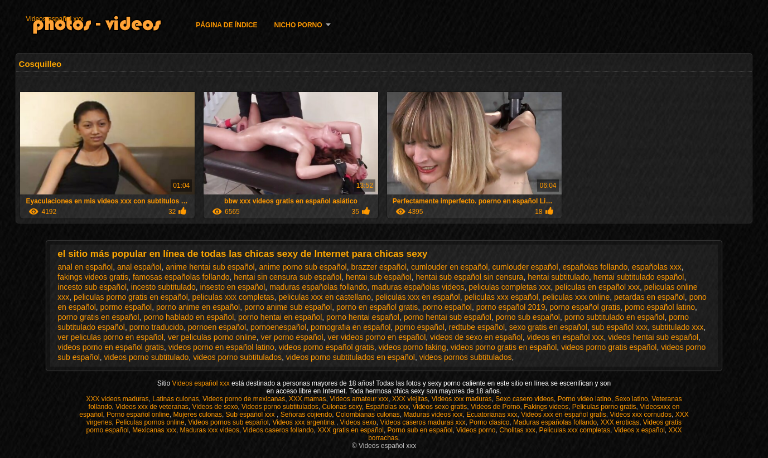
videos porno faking (412, 347)
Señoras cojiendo (306, 414)
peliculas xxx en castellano (324, 297)
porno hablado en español (188, 317)
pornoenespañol (278, 327)
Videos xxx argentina (304, 422)
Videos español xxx (54, 19)
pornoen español (217, 327)
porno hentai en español (280, 317)
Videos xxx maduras (462, 399)
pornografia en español (350, 327)
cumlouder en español (449, 266)
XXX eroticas (620, 422)
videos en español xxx (565, 337)
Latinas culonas (175, 399)
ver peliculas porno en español (110, 337)
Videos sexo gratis (439, 407)
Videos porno (476, 430)
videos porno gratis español (608, 347)
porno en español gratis (377, 307)
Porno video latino (584, 399)
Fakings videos (546, 407)
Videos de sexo (215, 407)
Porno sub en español (420, 430)
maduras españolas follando (318, 286)
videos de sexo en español (476, 337)
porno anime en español (198, 307)
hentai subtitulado (558, 276)
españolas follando (595, 266)
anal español (139, 266)
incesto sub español (92, 286)
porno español (447, 307)
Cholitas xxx (517, 430)
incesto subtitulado (163, 286)
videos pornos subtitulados (465, 357)
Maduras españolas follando (555, 422)
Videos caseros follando (278, 430)
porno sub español (528, 317)
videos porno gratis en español (504, 347)
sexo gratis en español (548, 327)
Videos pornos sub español (228, 422)
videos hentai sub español (653, 337)
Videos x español (639, 430)
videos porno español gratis (326, 347)
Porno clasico (489, 422)
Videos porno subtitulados (279, 407)
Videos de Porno (495, 407)
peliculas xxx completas (233, 297)
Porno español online (138, 414)
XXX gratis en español (350, 430)
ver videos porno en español (376, 337)
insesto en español (232, 286)
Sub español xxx (251, 414)
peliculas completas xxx (509, 286)
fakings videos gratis (92, 276)
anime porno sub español (302, 266)
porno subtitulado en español (614, 317)
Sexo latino (631, 399)
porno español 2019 (510, 307)
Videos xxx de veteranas (152, 407)
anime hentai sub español (210, 266)
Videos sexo (358, 422)
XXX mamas (307, 399)
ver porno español (292, 337)
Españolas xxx (386, 407)
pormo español (126, 307)
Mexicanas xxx (154, 430)
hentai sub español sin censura (469, 276)
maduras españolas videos (418, 286)
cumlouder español (525, 266)
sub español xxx (620, 327)
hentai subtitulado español (638, 276)
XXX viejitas (410, 399)
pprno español (420, 327)
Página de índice (226, 25)
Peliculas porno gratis (604, 407)
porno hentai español (362, 317)
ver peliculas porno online (212, 337)
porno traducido (156, 327)
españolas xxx (657, 266)
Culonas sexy (342, 407)
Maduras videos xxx (432, 414)
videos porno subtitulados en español (350, 357)
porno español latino (660, 307)
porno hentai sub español (447, 317)
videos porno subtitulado (146, 357)
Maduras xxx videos (209, 430)
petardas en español (649, 297)
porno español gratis (584, 307)
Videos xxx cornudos (641, 414)
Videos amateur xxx (359, 399)
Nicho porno (298, 25)
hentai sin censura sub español (287, 276)
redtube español (477, 327)
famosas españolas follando (181, 276)
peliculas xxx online (576, 297)
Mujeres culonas (197, 414)
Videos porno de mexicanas (243, 399)
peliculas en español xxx (597, 286)
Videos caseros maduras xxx (422, 422)
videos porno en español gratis (110, 347)
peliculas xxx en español (417, 297)
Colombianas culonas (368, 414)
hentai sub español (379, 276)
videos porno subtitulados (237, 357)
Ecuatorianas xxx (491, 414)
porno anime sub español (288, 307)
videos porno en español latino (221, 347)
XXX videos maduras (117, 399)
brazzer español (379, 266)
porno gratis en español (98, 317)
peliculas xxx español (501, 297)
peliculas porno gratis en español (131, 297)
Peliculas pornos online (149, 422)
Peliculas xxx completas (574, 430)
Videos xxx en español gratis (563, 414)
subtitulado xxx (678, 327)
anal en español (85, 266)
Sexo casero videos (524, 399)
